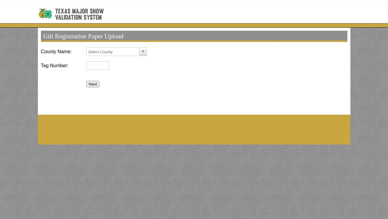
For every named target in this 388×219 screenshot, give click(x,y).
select (143, 52)
